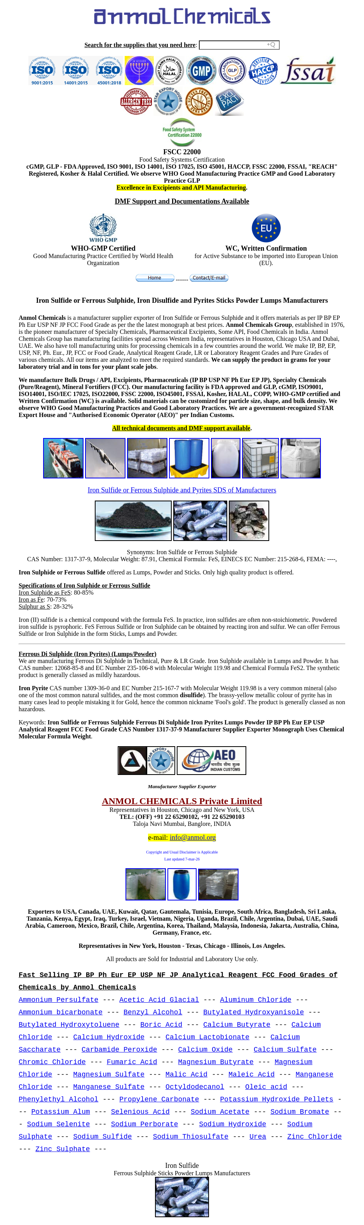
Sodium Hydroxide (232, 1124)
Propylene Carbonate (159, 1099)
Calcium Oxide (205, 1050)
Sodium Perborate (144, 1124)
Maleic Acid (251, 1074)
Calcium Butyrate (236, 1025)
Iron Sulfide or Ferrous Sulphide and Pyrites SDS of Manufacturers (182, 490)
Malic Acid (186, 1074)
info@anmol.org (193, 837)
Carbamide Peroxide (119, 1050)
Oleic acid (266, 1087)
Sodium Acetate (220, 1112)
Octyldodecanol (194, 1087)
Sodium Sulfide (102, 1137)
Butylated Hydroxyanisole (253, 1012)
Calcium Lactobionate (207, 1037)
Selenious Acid (140, 1112)
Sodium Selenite (58, 1124)
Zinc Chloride (314, 1137)
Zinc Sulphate (62, 1149)
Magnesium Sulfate (109, 1074)
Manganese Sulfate (109, 1087)
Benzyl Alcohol (153, 1012)
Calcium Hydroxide (109, 1037)
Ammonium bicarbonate (61, 1012)
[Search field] (239, 45)
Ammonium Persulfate (58, 1000)
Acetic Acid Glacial (159, 1000)
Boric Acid (161, 1025)
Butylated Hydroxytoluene (69, 1025)
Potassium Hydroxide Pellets (277, 1099)
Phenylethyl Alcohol (58, 1099)
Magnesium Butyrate (215, 1062)
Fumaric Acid (132, 1062)
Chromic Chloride (52, 1062)
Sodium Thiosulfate (190, 1137)
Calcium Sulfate (285, 1050)
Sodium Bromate (299, 1112)
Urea (257, 1137)
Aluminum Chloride (256, 1000)
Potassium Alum (60, 1112)
